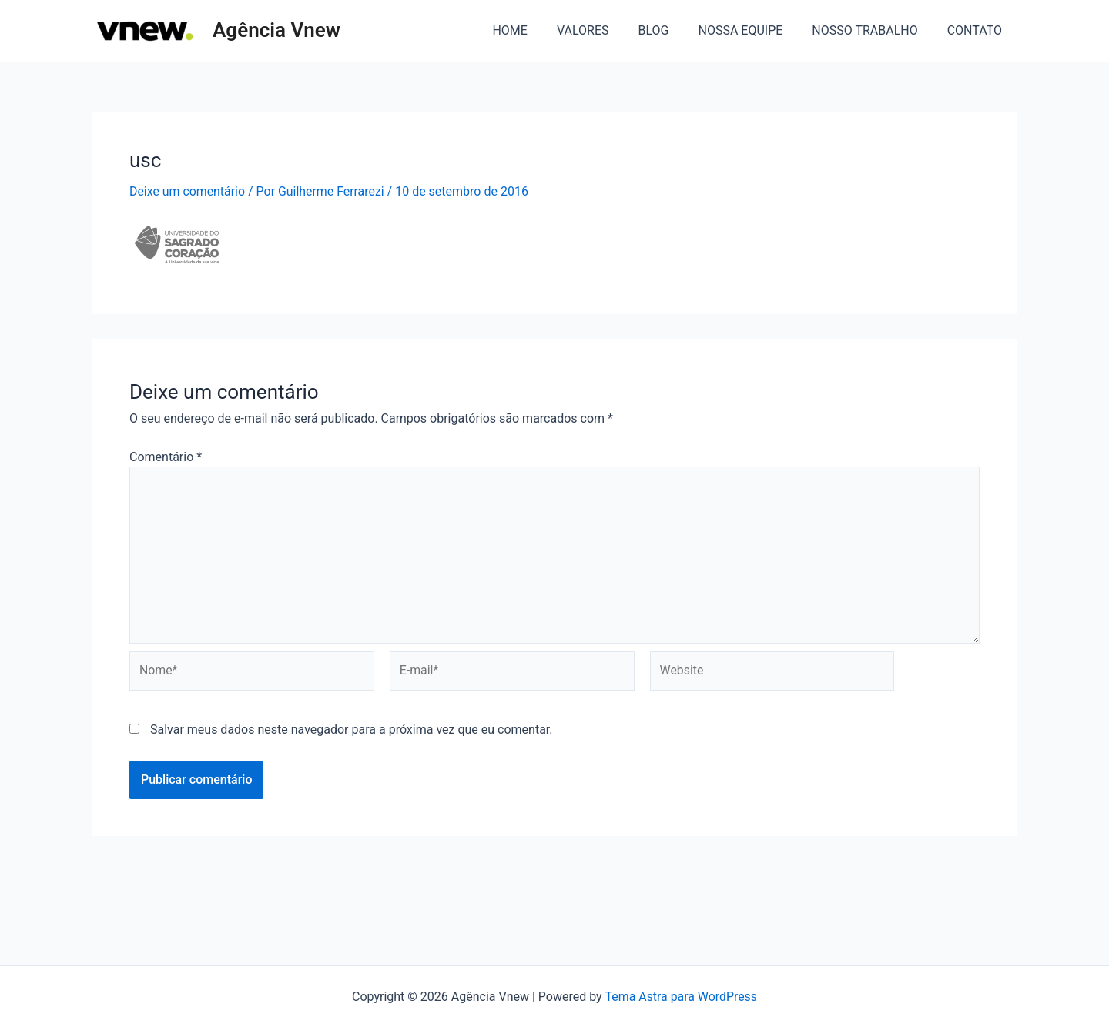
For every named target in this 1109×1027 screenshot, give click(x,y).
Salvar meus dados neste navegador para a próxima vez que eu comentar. (351, 731)
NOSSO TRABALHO (871, 30)
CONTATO (977, 30)
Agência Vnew (276, 30)
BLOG (669, 30)
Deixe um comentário (187, 191)
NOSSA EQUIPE (751, 30)
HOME (535, 30)
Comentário (165, 457)
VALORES (604, 30)
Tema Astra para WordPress (681, 996)
